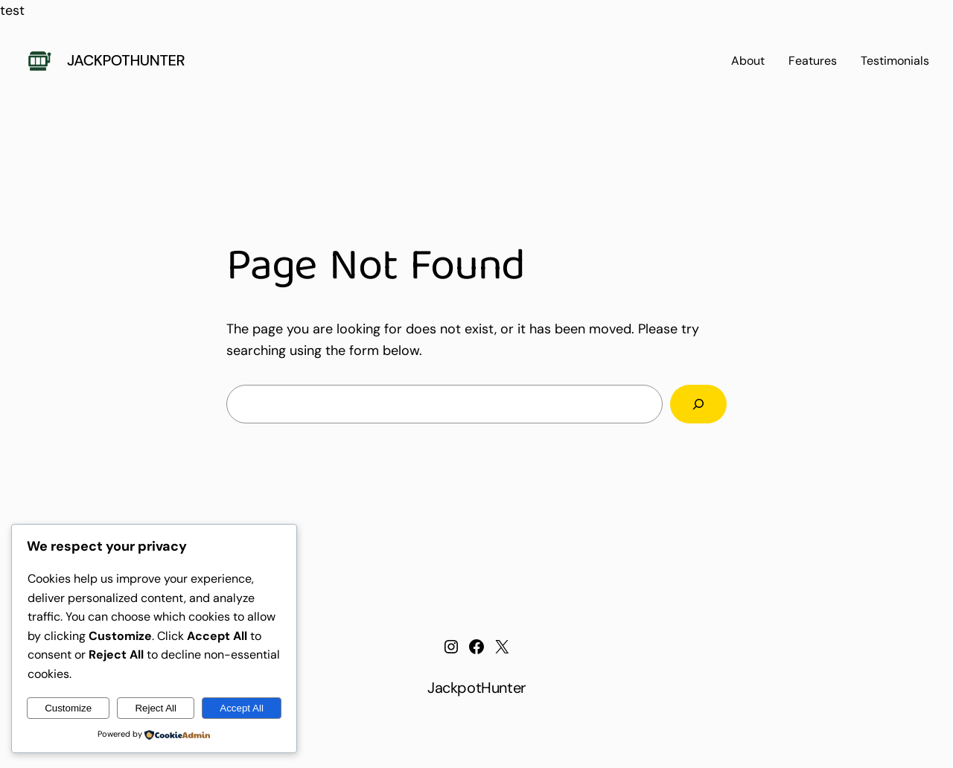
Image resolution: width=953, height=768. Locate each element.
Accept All (242, 708)
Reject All (155, 708)
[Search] (698, 404)
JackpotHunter (126, 60)
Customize (68, 708)
